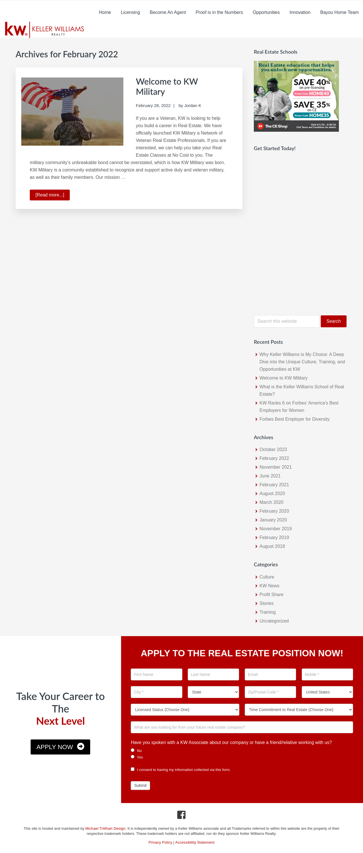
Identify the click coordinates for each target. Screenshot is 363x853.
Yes (137, 757)
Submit (140, 785)
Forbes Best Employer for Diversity (294, 419)
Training (267, 612)
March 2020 (271, 502)
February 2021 (274, 484)
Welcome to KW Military (283, 378)
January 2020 (273, 519)
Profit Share (271, 594)
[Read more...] (52, 195)
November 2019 (275, 528)
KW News (269, 585)
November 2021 (275, 467)
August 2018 (272, 546)
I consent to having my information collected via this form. (181, 770)
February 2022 (274, 458)
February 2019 (274, 537)
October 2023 (273, 449)
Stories (266, 603)
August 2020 (272, 493)
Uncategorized (274, 621)
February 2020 (274, 511)
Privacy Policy (160, 842)
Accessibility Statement (194, 842)
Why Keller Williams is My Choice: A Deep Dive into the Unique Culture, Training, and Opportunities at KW (302, 362)
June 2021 (270, 475)
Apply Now (54, 747)
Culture (266, 577)
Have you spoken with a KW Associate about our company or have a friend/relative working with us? (231, 742)
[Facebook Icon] (181, 816)
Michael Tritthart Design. (105, 828)
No (136, 750)
